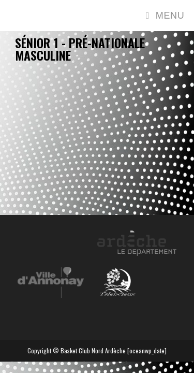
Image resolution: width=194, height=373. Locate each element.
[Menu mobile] (165, 15)
